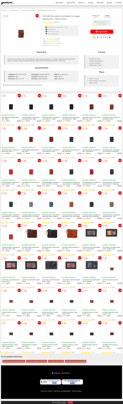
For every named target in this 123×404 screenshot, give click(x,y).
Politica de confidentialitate (62, 391)
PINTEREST (66, 373)
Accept (70, 402)
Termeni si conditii (46, 391)
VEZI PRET (101, 31)
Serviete (90, 3)
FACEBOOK (56, 373)
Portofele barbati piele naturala (76, 361)
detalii (19, 121)
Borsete (109, 3)
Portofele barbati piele (56, 361)
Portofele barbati (14, 10)
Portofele (118, 3)
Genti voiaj (100, 3)
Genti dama (59, 3)
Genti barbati (71, 3)
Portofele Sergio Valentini (28, 10)
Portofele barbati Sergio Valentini (46, 10)
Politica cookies (77, 391)
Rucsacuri (81, 3)
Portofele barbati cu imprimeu (36, 361)
